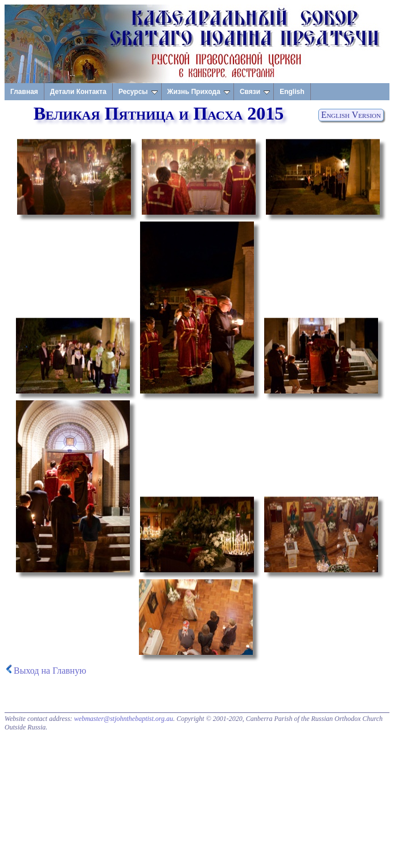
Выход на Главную (50, 670)
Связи (255, 92)
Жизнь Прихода (198, 92)
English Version (351, 115)
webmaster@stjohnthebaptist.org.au (123, 719)
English (292, 92)
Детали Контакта (78, 92)
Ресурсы (138, 92)
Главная (24, 92)
